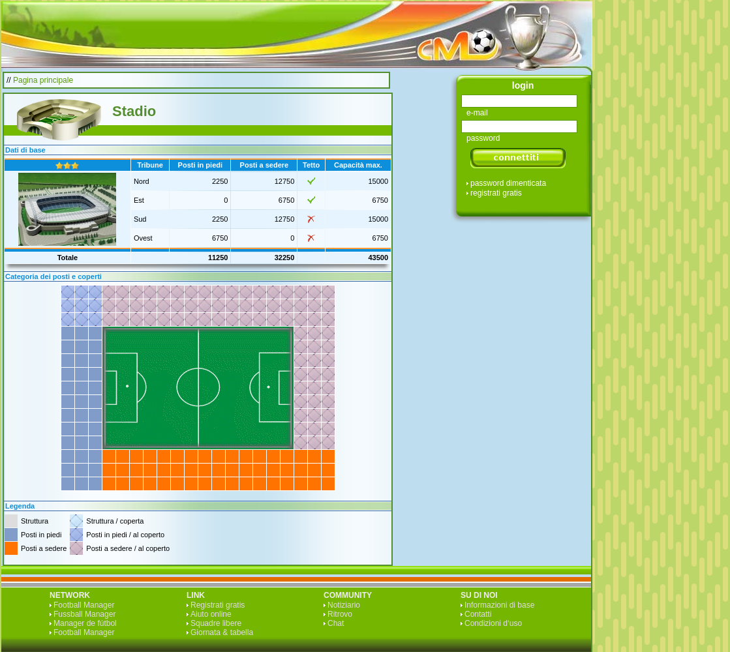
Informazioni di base (499, 605)
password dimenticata (508, 183)
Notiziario (343, 605)
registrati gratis (496, 193)
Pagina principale (43, 80)
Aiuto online (211, 614)
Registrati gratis (217, 605)
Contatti (477, 614)
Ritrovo (339, 614)
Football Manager (83, 605)
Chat (335, 623)
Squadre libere (215, 623)
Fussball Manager (84, 614)
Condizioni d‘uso (493, 623)
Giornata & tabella (221, 632)
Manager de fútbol (85, 623)
